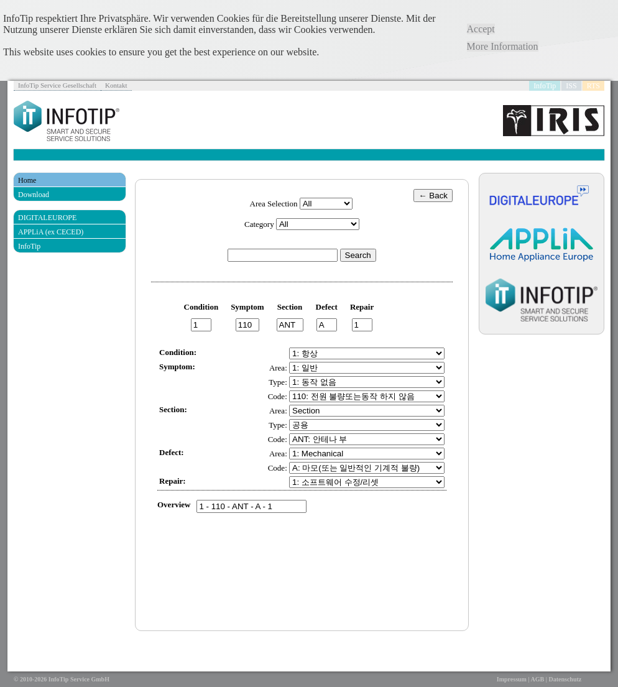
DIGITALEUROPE (47, 217)
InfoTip (544, 85)
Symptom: (177, 366)
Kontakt (116, 85)
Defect (327, 306)
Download (33, 194)
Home (27, 180)
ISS (571, 85)
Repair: (172, 481)
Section (289, 306)
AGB (538, 679)
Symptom (247, 306)
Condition (201, 306)
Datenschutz (564, 679)
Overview (173, 504)
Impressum (512, 679)
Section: (173, 409)
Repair (362, 306)
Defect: (171, 452)
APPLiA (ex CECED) (50, 232)
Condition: (177, 352)
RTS (593, 85)
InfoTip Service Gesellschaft (57, 85)
